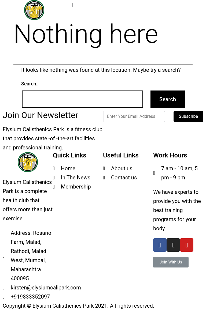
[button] (171, 262)
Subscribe (188, 116)
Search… (30, 83)
